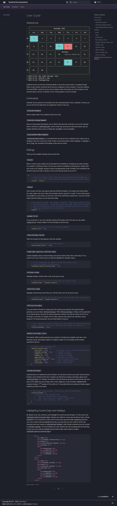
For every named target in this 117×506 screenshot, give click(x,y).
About (22, 7)
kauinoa (65, 319)
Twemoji (35, 504)
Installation (15, 7)
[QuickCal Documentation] (4, 2)
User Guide (6, 7)
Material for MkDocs (16, 504)
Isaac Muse (22, 501)
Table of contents (99, 15)
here (78, 166)
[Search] (79, 2)
